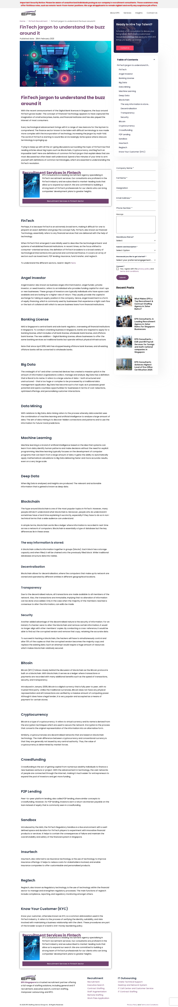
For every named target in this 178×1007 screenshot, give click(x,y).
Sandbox (123, 138)
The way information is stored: (135, 104)
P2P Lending (124, 134)
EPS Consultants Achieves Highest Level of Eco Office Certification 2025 (143, 365)
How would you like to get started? (131, 256)
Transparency (127, 112)
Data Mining (124, 86)
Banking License (126, 78)
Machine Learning (127, 91)
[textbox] (135, 240)
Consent (120, 266)
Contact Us (152, 12)
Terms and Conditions (149, 1004)
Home (22, 21)
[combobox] (136, 240)
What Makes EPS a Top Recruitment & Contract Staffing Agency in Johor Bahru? (143, 302)
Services (127, 12)
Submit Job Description (126, 247)
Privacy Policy (132, 1004)
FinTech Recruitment (38, 21)
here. (73, 262)
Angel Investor (126, 73)
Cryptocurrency (127, 125)
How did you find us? (125, 237)
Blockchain (124, 99)
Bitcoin (122, 121)
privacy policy (144, 269)
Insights (139, 12)
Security (125, 117)
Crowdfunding (125, 130)
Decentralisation (129, 108)
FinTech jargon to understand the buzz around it (136, 65)
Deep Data (124, 95)
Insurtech (123, 143)
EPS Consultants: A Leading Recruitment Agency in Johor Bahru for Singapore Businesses (144, 323)
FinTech (122, 69)
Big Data (123, 82)
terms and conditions (129, 271)
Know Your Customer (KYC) (132, 151)
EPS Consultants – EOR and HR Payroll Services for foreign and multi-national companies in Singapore (144, 344)
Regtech (123, 147)
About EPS (114, 12)
